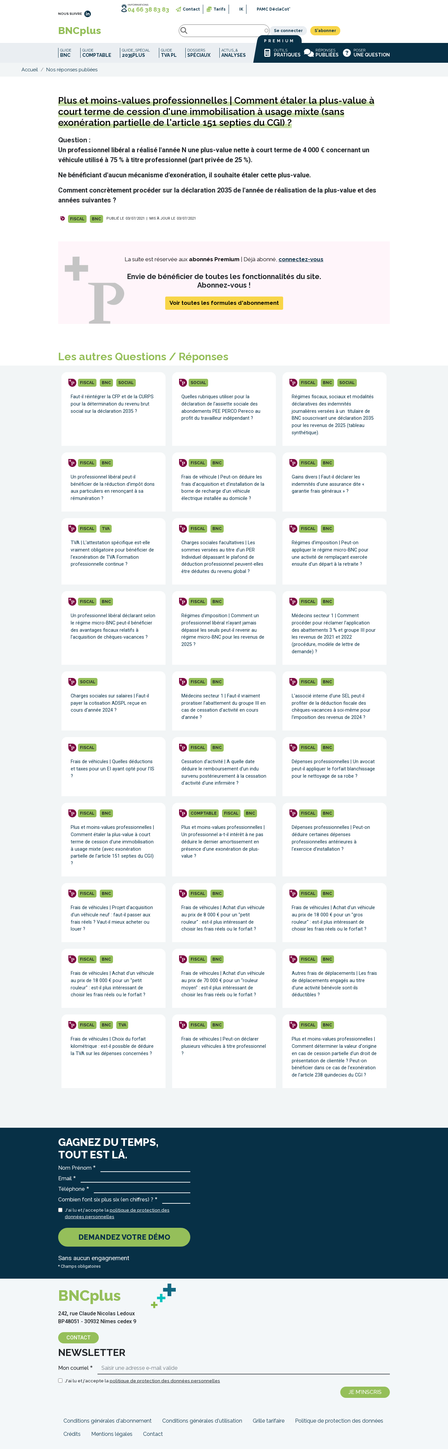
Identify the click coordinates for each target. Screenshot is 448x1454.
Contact (191, 9)
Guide (65, 58)
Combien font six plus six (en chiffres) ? (105, 1204)
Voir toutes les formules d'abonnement (224, 307)
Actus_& (233, 58)
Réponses (321, 58)
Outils (281, 58)
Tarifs (219, 9)
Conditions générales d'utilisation (202, 1426)
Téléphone (71, 1194)
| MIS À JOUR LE (160, 223)
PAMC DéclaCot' (273, 9)
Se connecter (337, 33)
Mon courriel (73, 1373)
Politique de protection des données (339, 1426)
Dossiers (198, 58)
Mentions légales (111, 1439)
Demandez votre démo (124, 1242)
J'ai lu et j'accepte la (117, 1218)
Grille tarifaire (268, 1426)
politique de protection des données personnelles (165, 1385)
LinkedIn (87, 14)
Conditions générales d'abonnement (107, 1426)
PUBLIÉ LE (115, 223)
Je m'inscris (365, 1397)
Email (65, 1183)
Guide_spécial (136, 58)
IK (241, 9)
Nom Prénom (75, 1173)
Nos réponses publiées (71, 74)
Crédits (72, 1439)
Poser (366, 58)
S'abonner (375, 33)
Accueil (29, 74)
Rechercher (125, 33)
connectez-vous (301, 264)
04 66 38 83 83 (148, 9)
